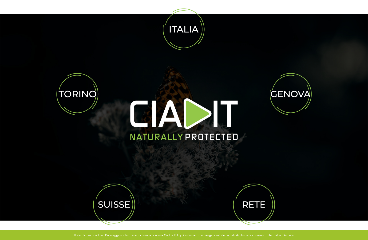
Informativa (274, 235)
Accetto (289, 235)
